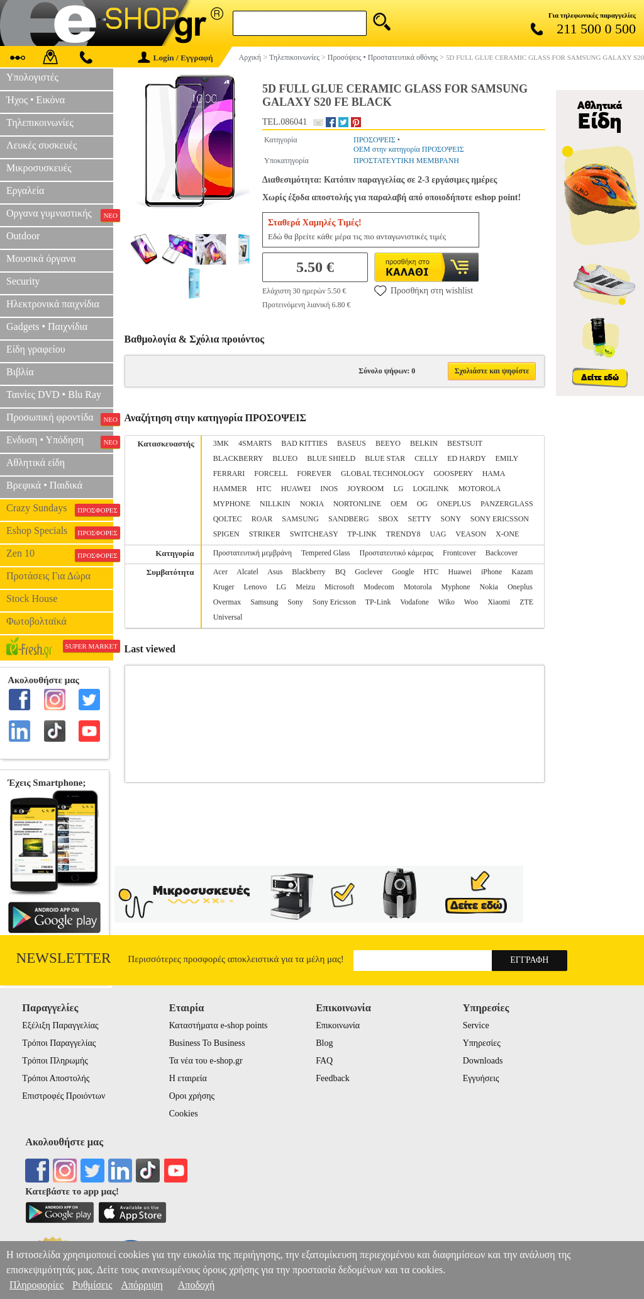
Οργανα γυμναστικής (59, 215)
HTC (264, 488)
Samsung (264, 602)
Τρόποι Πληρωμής (55, 1060)
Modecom (379, 586)
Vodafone (414, 602)
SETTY (419, 518)
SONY (450, 518)
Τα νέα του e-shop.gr (206, 1060)
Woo (471, 602)
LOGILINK (430, 488)
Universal (228, 617)
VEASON (470, 534)
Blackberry (308, 571)
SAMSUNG (300, 518)
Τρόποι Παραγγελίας (59, 1043)
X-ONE (507, 534)
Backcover (502, 552)
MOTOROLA (479, 488)
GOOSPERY (452, 473)
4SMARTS (255, 443)
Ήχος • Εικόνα (35, 99)
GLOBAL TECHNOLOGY (383, 473)
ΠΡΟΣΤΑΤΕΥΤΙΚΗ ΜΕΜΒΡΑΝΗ (406, 160)
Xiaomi (498, 602)
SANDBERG (348, 518)
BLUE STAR (385, 458)
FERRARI (229, 473)
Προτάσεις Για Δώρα (48, 575)
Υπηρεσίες (482, 1043)
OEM (399, 503)
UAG (438, 534)
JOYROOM (365, 488)
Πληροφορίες (36, 1284)
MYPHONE (231, 503)
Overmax (227, 602)
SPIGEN (226, 534)
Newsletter (63, 958)
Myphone (455, 586)
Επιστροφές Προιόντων (63, 1096)
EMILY (506, 458)
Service (476, 1025)
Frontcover (459, 552)
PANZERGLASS (506, 503)
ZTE (526, 602)
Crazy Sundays (59, 509)
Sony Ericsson (334, 602)
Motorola (418, 586)
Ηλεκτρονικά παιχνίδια (52, 303)
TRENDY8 (403, 534)
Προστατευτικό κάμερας (397, 552)
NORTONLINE (357, 503)
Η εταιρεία (188, 1078)
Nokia (489, 586)
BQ (340, 571)
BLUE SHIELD (331, 458)
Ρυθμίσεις (92, 1284)
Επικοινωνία (338, 1025)
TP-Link (378, 602)
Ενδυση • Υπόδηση (59, 441)
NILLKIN (275, 503)
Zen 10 (59, 555)
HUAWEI (296, 488)
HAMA (493, 473)
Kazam (522, 571)
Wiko (446, 602)
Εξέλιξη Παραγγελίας (60, 1025)
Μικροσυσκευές (39, 167)
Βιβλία (20, 371)
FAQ (324, 1060)
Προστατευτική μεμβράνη (252, 552)
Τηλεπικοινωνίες (40, 122)
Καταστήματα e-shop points (218, 1025)
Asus (274, 571)
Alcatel (247, 571)
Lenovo (255, 586)
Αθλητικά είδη (35, 462)
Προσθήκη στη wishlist (423, 290)
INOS (329, 488)
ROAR (262, 518)
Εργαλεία (25, 190)
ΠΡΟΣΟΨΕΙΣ (374, 139)
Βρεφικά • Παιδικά (44, 485)
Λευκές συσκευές (41, 145)
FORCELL (270, 473)
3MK (221, 443)
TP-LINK (362, 534)
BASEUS (351, 443)
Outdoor (23, 235)
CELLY (426, 458)
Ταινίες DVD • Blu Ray (53, 394)
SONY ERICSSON (499, 518)
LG (398, 488)
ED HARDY (466, 458)
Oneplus (520, 586)
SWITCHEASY (314, 534)
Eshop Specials (59, 532)
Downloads (483, 1060)
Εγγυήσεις (481, 1078)
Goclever (368, 571)
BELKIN (424, 443)
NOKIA (312, 503)
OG (422, 503)
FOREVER (314, 473)
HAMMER (230, 488)
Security (23, 281)
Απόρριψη (141, 1284)
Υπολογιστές (32, 77)
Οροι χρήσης (191, 1096)
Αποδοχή (196, 1284)
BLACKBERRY (238, 458)
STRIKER (264, 534)
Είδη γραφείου (35, 349)
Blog (324, 1043)
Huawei (460, 571)
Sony (295, 602)
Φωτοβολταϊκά (36, 621)
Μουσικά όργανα (40, 258)
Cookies (183, 1113)
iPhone (491, 571)
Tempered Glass (325, 552)
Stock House (31, 598)
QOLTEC (227, 518)
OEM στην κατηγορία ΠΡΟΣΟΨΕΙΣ (408, 149)
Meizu (305, 586)
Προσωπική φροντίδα (59, 419)
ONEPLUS (454, 503)
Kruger (224, 586)
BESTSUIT (464, 443)
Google (403, 571)
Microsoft (339, 586)
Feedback (333, 1078)
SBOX (389, 518)
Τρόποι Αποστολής (55, 1078)
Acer (220, 571)
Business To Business (207, 1043)
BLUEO (284, 458)
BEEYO (388, 443)
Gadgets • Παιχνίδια (46, 326)
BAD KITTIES (304, 443)
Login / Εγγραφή (175, 57)
